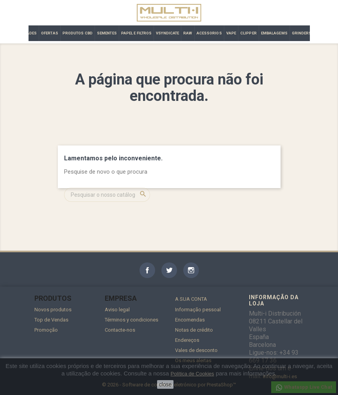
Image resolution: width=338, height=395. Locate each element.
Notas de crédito (194, 330)
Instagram (191, 270)
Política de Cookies (192, 374)
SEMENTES (107, 33)
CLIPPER (248, 33)
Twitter (169, 270)
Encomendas (190, 320)
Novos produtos (53, 309)
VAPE (231, 33)
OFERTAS (49, 33)
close (165, 384)
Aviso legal (117, 309)
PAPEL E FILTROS (136, 33)
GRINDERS (302, 33)
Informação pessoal (198, 309)
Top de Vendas (51, 320)
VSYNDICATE (167, 33)
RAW (187, 33)
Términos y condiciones (131, 320)
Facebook (147, 270)
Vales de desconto (196, 350)
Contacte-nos (120, 330)
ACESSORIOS (209, 33)
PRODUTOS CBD (78, 33)
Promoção (46, 330)
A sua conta (191, 299)
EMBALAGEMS (274, 33)
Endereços (187, 340)
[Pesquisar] (107, 195)
